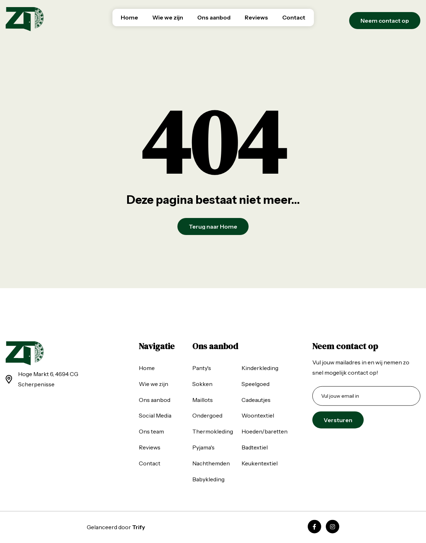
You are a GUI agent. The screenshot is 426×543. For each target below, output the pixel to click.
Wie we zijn (167, 17)
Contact (293, 17)
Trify (138, 527)
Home (129, 17)
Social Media (155, 415)
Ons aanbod (214, 17)
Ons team (151, 431)
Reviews (256, 17)
